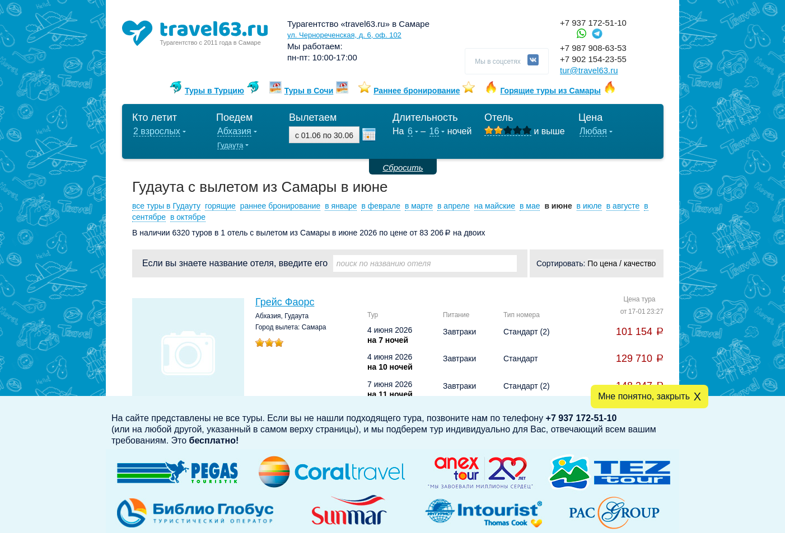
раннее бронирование (280, 205)
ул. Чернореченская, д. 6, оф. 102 (344, 35)
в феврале (380, 205)
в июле (589, 205)
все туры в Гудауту (166, 205)
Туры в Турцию (214, 90)
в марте (419, 205)
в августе (623, 205)
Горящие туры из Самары (550, 90)
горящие (220, 205)
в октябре (187, 217)
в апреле (453, 205)
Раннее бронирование (416, 90)
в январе (341, 205)
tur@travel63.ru (589, 70)
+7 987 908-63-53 (593, 48)
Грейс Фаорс (285, 302)
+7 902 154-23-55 (593, 59)
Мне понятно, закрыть (644, 396)
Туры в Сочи (309, 90)
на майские (494, 205)
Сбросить (402, 167)
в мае (530, 205)
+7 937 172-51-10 (593, 22)
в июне (558, 205)
